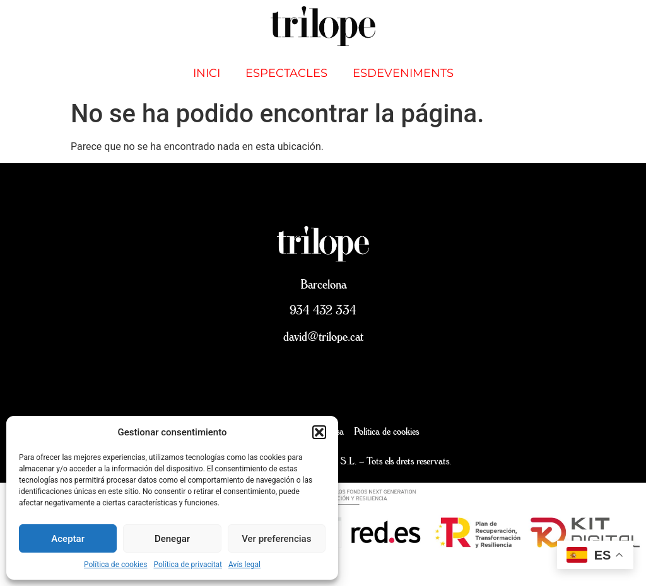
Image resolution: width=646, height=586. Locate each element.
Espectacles (286, 73)
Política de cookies (116, 564)
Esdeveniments (403, 73)
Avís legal (244, 564)
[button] (319, 432)
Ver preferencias (276, 538)
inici (206, 73)
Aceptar (68, 538)
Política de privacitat (188, 564)
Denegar (172, 538)
